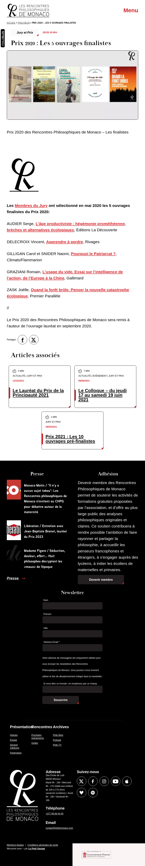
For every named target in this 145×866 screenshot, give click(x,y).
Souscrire (61, 700)
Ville (45, 628)
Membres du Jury (31, 205)
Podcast (57, 740)
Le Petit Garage (37, 848)
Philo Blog (24, 22)
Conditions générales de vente (43, 845)
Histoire (14, 735)
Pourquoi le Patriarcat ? (93, 253)
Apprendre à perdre (64, 242)
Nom (45, 600)
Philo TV (57, 745)
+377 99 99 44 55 (54, 813)
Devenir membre (101, 579)
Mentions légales (15, 845)
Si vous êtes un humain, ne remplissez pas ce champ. (70, 683)
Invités (35, 743)
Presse (13, 578)
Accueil (11, 22)
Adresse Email (51, 642)
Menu (130, 10)
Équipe (13, 740)
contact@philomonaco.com (59, 828)
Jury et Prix (25, 32)
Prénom (47, 614)
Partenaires (16, 753)
